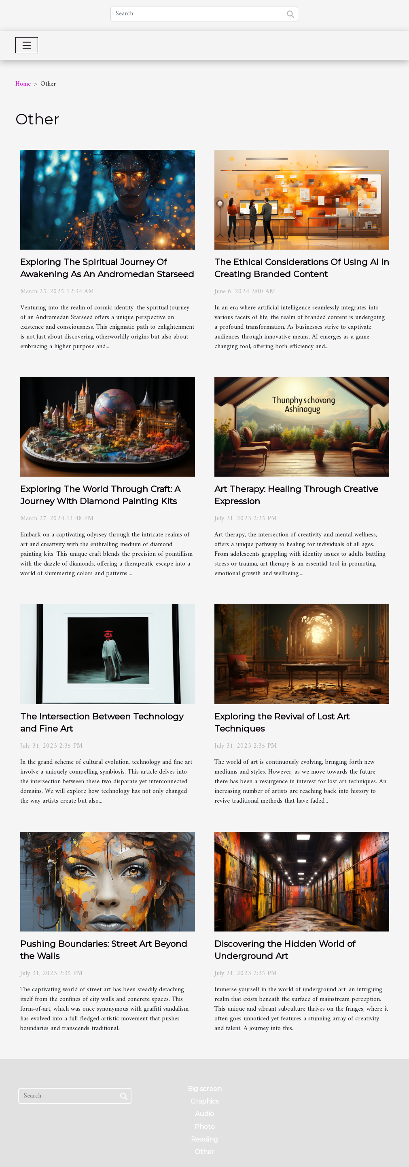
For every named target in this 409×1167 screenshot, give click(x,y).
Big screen (205, 1089)
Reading (204, 1139)
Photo (205, 1127)
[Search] (204, 13)
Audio (204, 1114)
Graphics (204, 1101)
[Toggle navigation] (26, 45)
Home (23, 84)
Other (204, 1152)
